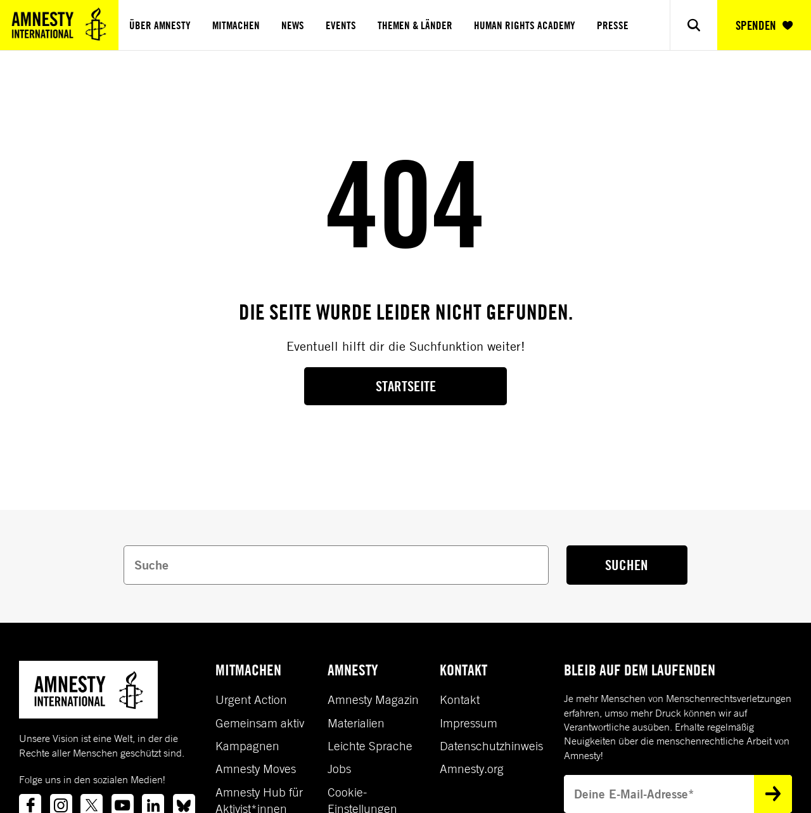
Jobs (339, 768)
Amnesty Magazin (373, 699)
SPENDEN (764, 25)
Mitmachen (236, 25)
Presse (613, 25)
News (292, 25)
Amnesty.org (472, 768)
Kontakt (460, 699)
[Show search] (694, 25)
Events (341, 25)
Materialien (356, 723)
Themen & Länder (415, 25)
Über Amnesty (160, 25)
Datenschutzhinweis (491, 745)
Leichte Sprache (370, 745)
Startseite (406, 386)
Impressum (468, 723)
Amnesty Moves (255, 768)
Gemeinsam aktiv (259, 723)
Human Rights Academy (524, 25)
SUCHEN (626, 565)
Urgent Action (251, 699)
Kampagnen (247, 745)
